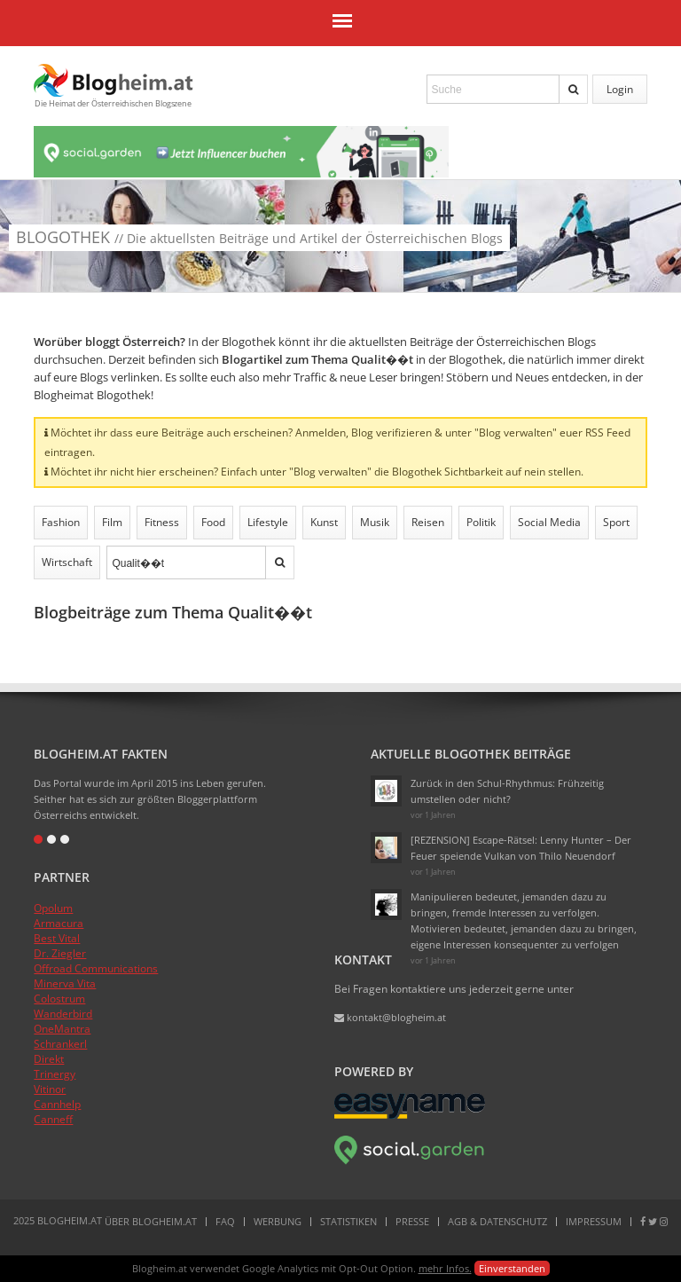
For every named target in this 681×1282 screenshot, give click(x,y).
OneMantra (62, 1028)
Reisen (427, 522)
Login (620, 89)
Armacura (58, 923)
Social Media (549, 522)
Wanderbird (63, 1013)
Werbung (277, 1221)
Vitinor (50, 1089)
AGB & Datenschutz (497, 1221)
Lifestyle (267, 522)
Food (213, 522)
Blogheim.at (113, 80)
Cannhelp (57, 1104)
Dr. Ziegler (60, 953)
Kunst (324, 522)
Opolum (53, 908)
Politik (481, 522)
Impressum (594, 1221)
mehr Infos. (445, 1268)
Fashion (61, 522)
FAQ (225, 1221)
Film (112, 522)
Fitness (162, 522)
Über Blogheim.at (151, 1221)
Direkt (49, 1058)
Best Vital (57, 938)
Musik (374, 522)
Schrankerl (60, 1043)
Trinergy (54, 1073)
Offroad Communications (96, 968)
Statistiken (348, 1221)
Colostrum (59, 998)
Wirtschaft (67, 562)
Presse (412, 1221)
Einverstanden (512, 1268)
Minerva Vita (65, 983)
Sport (616, 522)
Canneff (53, 1119)
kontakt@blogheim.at (390, 1017)
